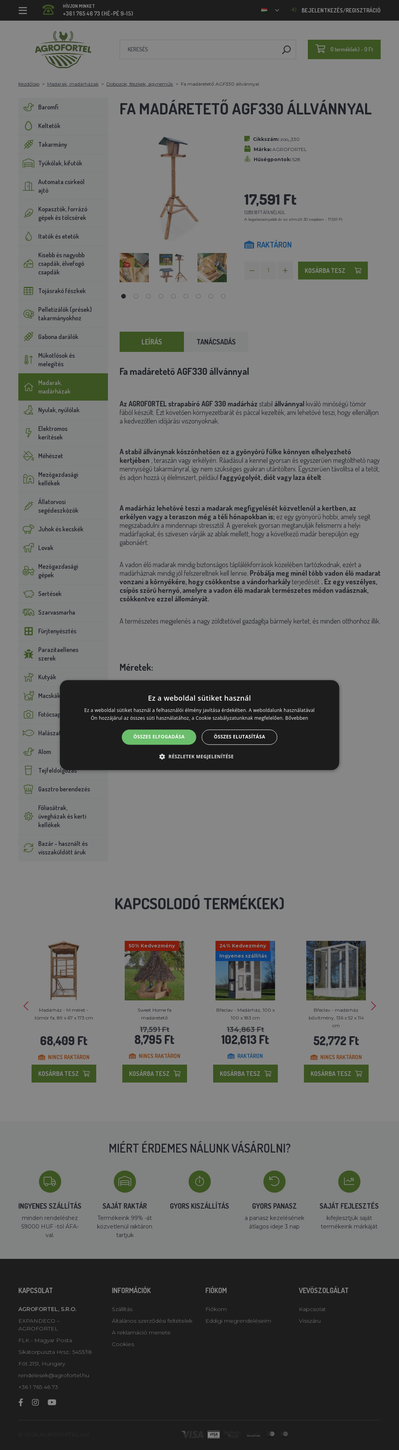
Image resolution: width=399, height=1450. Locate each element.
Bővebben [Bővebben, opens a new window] (296, 718)
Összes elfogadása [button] (159, 737)
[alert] (199, 725)
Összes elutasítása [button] (239, 737)
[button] (199, 756)
